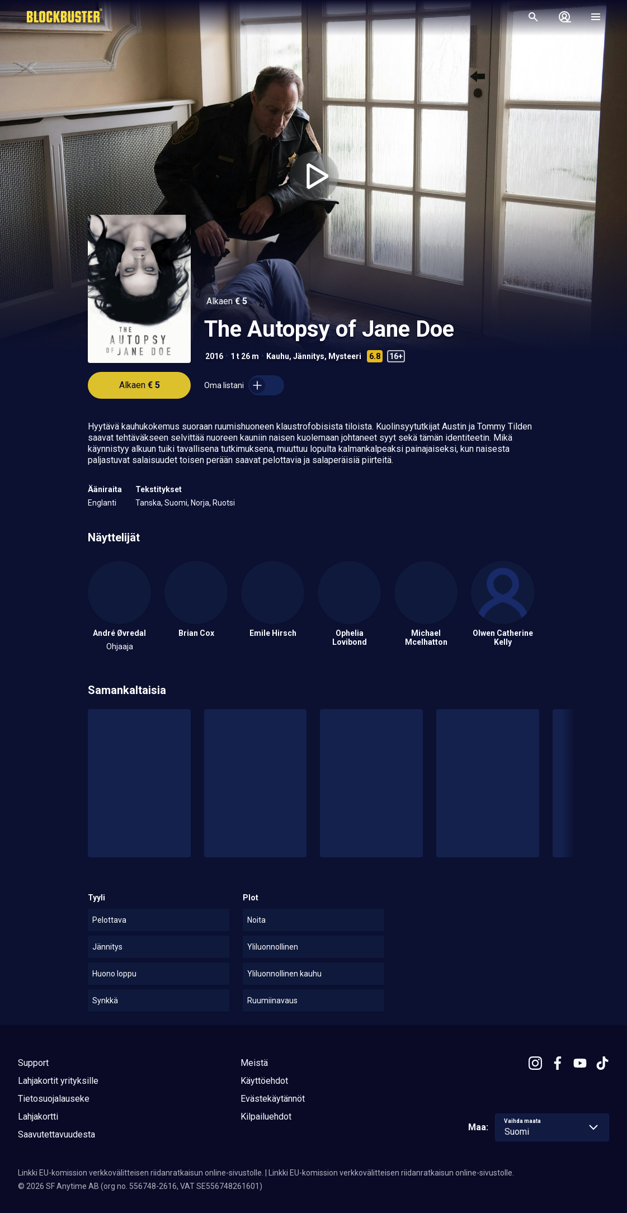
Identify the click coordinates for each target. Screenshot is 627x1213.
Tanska (148, 502)
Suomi (175, 502)
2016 (214, 356)
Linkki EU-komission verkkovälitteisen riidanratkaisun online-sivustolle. (140, 1172)
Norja (200, 502)
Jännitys (308, 356)
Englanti (102, 502)
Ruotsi (224, 502)
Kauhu (277, 356)
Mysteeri (344, 356)
